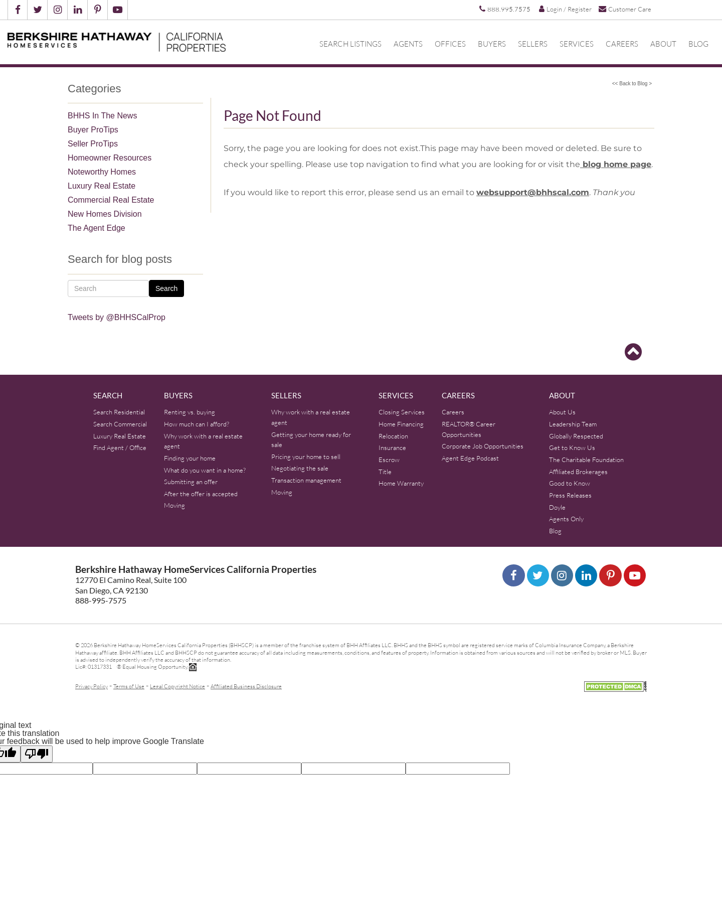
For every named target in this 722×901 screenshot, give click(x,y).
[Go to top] (633, 352)
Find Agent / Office (119, 447)
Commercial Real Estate (111, 200)
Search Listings (350, 43)
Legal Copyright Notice (177, 686)
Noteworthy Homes (102, 172)
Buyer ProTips (93, 129)
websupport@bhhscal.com (532, 192)
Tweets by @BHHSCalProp (116, 317)
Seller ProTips (93, 143)
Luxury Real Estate (101, 186)
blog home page (615, 164)
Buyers (492, 43)
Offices (450, 43)
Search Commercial (120, 424)
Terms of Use (128, 686)
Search (166, 288)
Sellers (533, 43)
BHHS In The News (102, 115)
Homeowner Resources (109, 158)
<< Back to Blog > (632, 83)
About (663, 43)
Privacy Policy (91, 686)
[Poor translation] (37, 754)
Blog (698, 43)
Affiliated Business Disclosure (246, 686)
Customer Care (625, 9)
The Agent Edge (96, 228)
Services (577, 43)
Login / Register (565, 9)
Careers (622, 43)
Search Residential (119, 412)
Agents (408, 43)
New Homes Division (105, 214)
